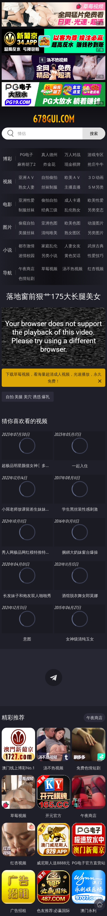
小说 (7, 250)
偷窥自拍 (27, 223)
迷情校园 (27, 255)
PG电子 (26, 154)
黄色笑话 (72, 255)
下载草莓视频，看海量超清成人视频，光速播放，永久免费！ (54, 378)
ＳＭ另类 (96, 187)
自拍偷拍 (49, 177)
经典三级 (49, 210)
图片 (7, 227)
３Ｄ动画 (96, 177)
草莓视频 (49, 268)
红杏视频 (96, 268)
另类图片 (96, 232)
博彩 (7, 158)
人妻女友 (72, 245)
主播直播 (72, 187)
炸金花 (49, 164)
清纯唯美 (49, 232)
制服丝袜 (27, 210)
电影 (7, 204)
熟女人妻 (27, 187)
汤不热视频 (72, 268)
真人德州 (49, 154)
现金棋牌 (72, 164)
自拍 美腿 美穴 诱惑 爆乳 (28, 396)
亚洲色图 (49, 223)
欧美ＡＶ (72, 177)
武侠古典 (96, 245)
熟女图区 (72, 232)
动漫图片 (96, 223)
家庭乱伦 (49, 245)
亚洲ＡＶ (27, 177)
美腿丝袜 (27, 232)
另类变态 (96, 210)
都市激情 (27, 245)
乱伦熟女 (72, 210)
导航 (7, 273)
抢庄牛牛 (96, 164)
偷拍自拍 (49, 200)
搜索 (94, 133)
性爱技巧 (96, 255)
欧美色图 (72, 223)
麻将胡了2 (26, 164)
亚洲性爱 (27, 200)
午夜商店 (27, 268)
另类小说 (49, 255)
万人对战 (72, 154)
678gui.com (53, 119)
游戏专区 (96, 154)
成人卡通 (72, 200)
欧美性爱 (96, 200)
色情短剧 (27, 278)
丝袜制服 (49, 187)
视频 (7, 181)
